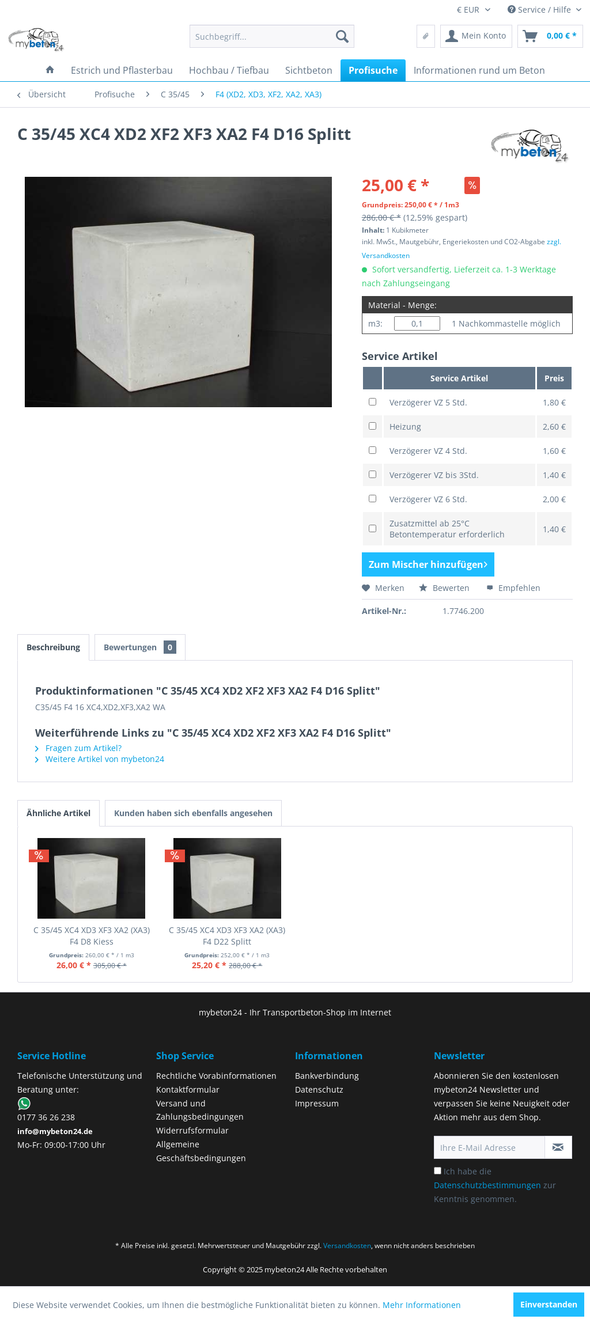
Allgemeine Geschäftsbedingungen (201, 1151)
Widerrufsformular (192, 1130)
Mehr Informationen (422, 1304)
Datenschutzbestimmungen (487, 1185)
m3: (375, 323)
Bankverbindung (327, 1075)
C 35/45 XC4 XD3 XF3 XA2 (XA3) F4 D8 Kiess (91, 935)
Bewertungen (140, 647)
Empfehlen (513, 587)
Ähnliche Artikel (58, 813)
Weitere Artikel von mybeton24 (99, 758)
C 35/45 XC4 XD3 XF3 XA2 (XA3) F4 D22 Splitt (227, 935)
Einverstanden (548, 1304)
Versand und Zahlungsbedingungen (200, 1110)
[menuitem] (272, 36)
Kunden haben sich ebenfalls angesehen (193, 813)
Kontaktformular (188, 1089)
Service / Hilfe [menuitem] (540, 9)
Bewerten (445, 587)
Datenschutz (319, 1089)
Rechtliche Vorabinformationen (216, 1075)
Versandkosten (347, 1245)
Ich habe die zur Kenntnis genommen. (495, 1185)
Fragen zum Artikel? (78, 747)
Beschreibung (53, 647)
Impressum (317, 1103)
